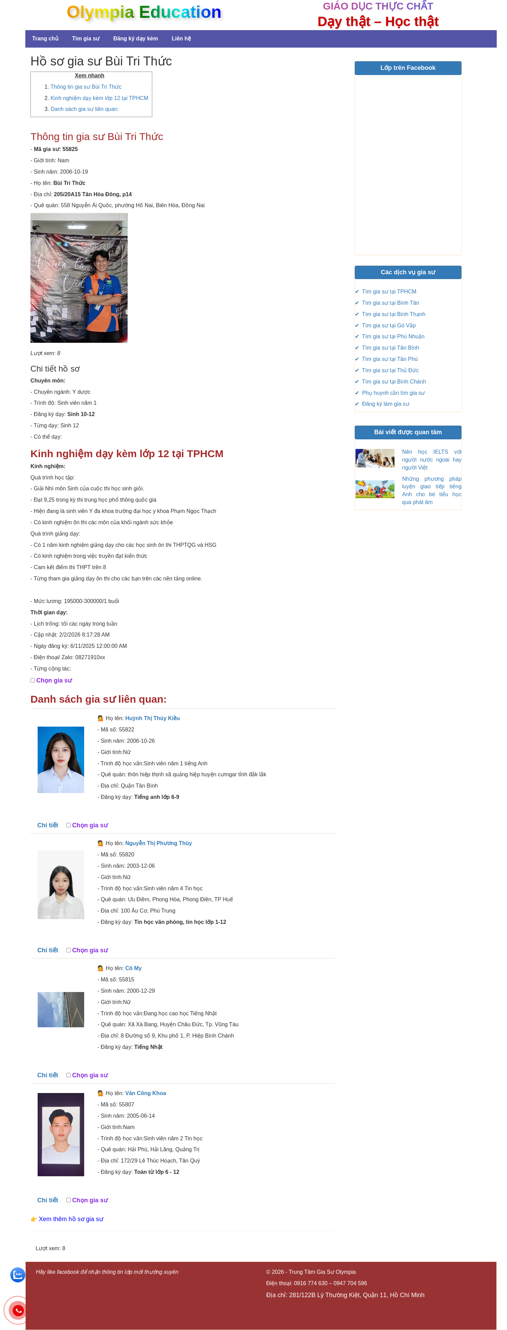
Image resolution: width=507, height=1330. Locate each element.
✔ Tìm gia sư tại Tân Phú (386, 359)
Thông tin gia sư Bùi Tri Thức (86, 87)
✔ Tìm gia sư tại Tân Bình (387, 348)
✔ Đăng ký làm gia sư (382, 404)
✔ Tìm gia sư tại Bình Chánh (390, 382)
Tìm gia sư (86, 38)
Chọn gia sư (54, 680)
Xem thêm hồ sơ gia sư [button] (71, 1219)
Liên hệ (181, 38)
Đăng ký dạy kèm (135, 38)
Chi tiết (47, 825)
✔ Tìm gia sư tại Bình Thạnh (390, 314)
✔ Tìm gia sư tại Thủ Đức (387, 370)
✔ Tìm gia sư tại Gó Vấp (385, 325)
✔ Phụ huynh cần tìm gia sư (390, 393)
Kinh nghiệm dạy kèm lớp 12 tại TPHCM (99, 98)
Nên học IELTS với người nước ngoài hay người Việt (432, 459)
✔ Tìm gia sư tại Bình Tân (387, 303)
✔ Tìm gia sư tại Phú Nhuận (390, 336)
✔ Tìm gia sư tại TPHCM (386, 291)
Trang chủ (45, 38)
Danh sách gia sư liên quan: (85, 109)
